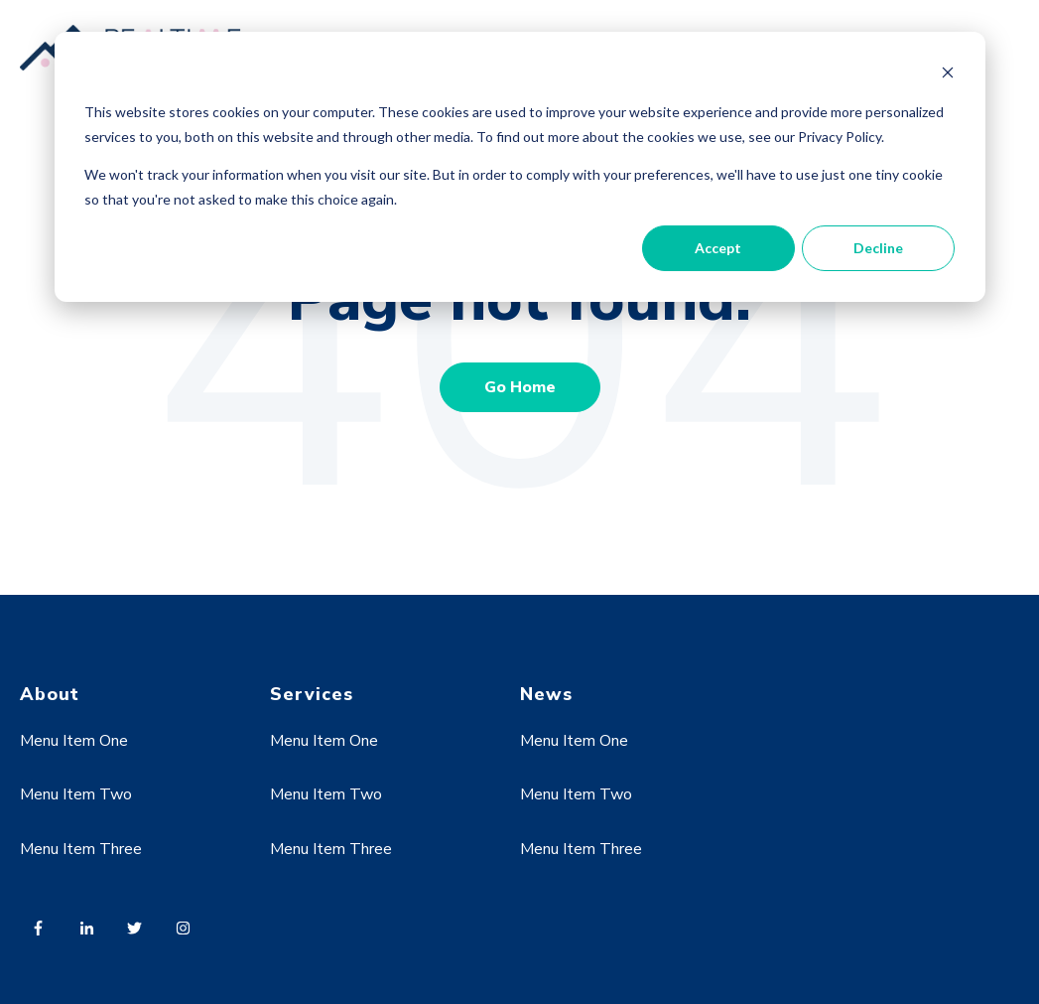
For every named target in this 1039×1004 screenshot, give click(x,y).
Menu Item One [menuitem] (74, 741)
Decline (878, 247)
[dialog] (520, 167)
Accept (718, 247)
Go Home (520, 387)
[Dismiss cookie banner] (948, 75)
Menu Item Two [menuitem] (76, 794)
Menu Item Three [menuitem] (81, 849)
